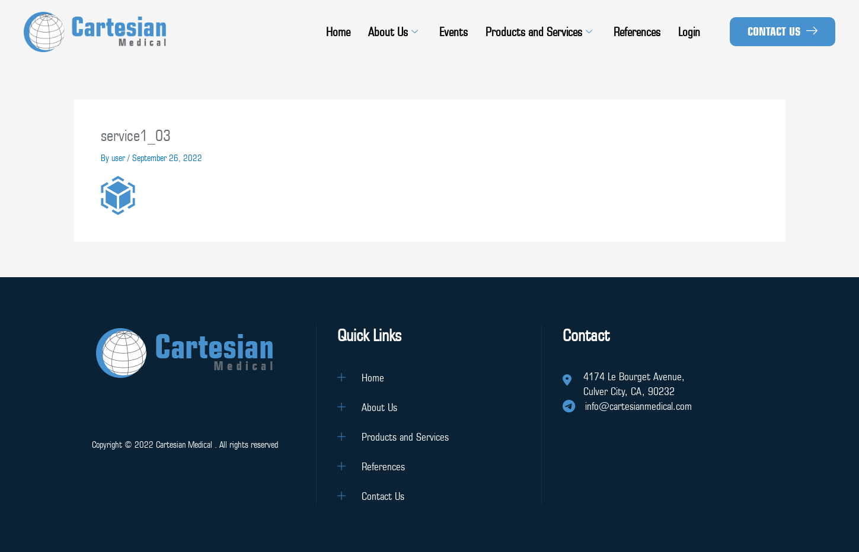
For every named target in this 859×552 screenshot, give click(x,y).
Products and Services (539, 32)
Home (338, 32)
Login (689, 32)
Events (453, 32)
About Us (393, 32)
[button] (782, 31)
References (637, 32)
